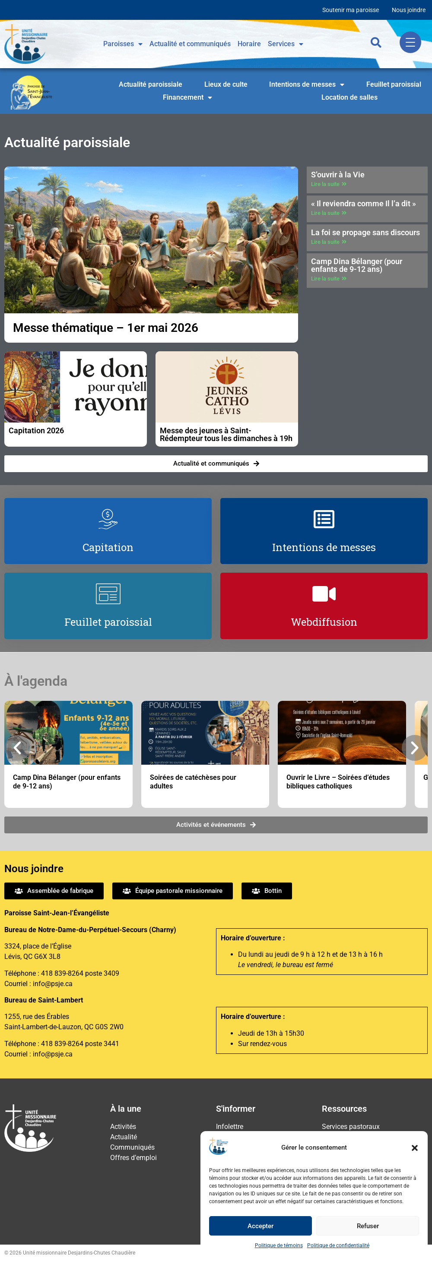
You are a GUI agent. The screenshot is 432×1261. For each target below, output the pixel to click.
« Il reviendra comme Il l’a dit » (363, 203)
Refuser (368, 1226)
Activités (123, 1126)
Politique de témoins (279, 1245)
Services (285, 44)
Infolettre (229, 1126)
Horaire (249, 44)
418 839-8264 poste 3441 (80, 1044)
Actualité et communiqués (190, 44)
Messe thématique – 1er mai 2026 (105, 328)
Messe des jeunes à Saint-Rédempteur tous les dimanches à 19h (226, 434)
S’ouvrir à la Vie (338, 174)
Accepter (260, 1226)
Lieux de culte (226, 84)
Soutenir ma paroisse (350, 9)
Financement (187, 97)
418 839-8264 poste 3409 (80, 973)
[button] (414, 1148)
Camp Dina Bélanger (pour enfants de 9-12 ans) (356, 265)
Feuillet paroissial (393, 84)
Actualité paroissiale (150, 84)
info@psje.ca (53, 984)
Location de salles (349, 97)
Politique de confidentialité (338, 1245)
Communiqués (132, 1147)
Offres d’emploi (133, 1158)
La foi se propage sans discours (365, 232)
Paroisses (123, 44)
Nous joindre (409, 9)
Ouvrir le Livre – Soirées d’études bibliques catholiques (338, 781)
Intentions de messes (306, 84)
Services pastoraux (351, 1126)
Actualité (123, 1137)
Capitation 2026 (36, 430)
